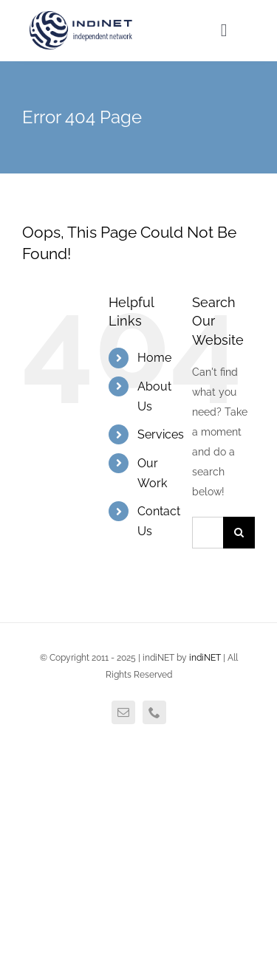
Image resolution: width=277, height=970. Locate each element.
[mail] (123, 712)
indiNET (205, 658)
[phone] (154, 712)
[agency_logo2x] (82, 16)
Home (154, 358)
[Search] (239, 532)
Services (160, 434)
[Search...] (207, 532)
